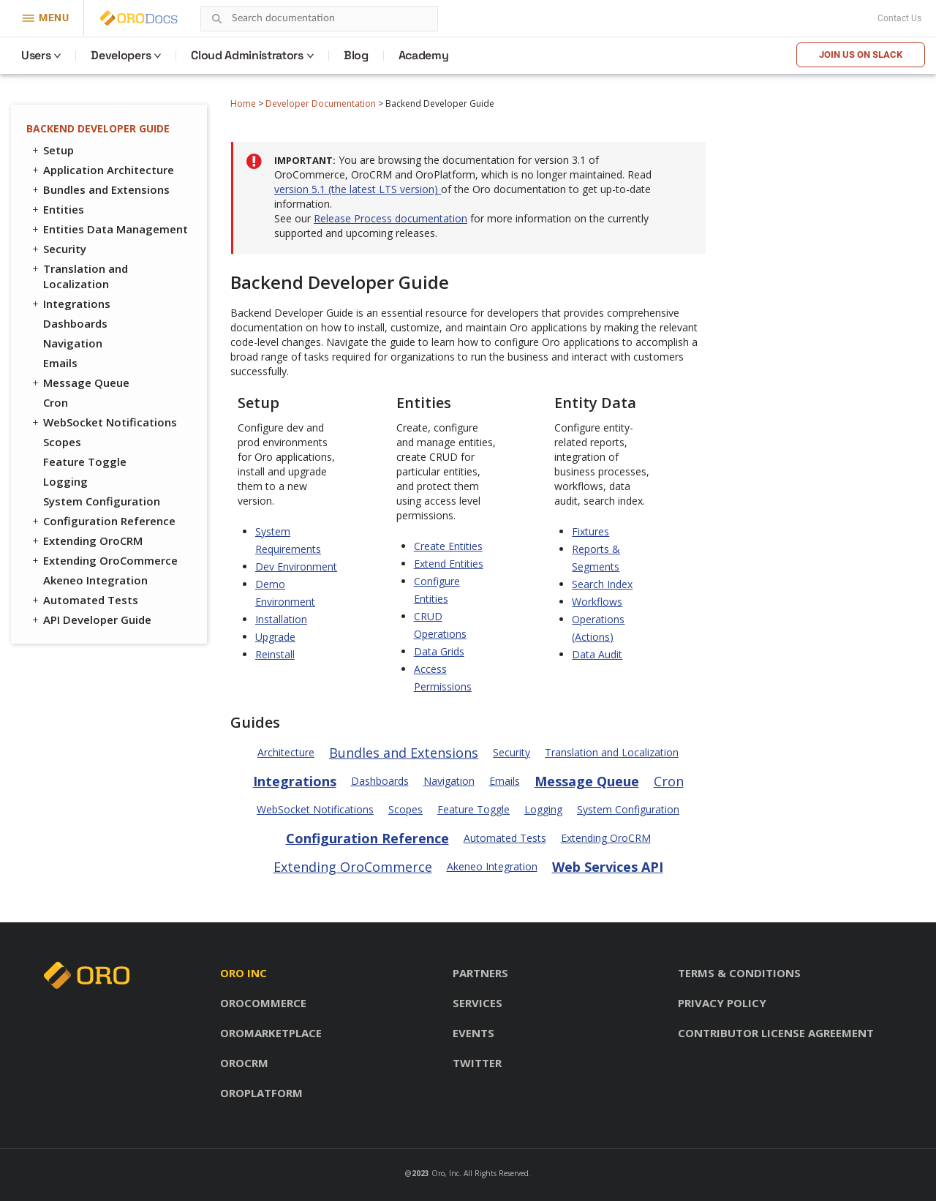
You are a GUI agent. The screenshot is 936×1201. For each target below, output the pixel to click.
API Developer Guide (90, 619)
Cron (55, 402)
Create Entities (448, 546)
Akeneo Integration (95, 580)
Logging (65, 481)
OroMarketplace (271, 1032)
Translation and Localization (79, 276)
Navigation (72, 343)
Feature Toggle (85, 461)
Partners (480, 972)
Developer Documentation (320, 103)
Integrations (70, 303)
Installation (281, 619)
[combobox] (319, 19)
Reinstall (275, 654)
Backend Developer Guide (98, 128)
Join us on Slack (860, 54)
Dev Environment (296, 566)
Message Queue (79, 382)
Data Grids (439, 651)
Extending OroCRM (86, 540)
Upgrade (275, 637)
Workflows (597, 602)
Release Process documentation (390, 218)
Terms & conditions (739, 972)
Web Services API (607, 867)
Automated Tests (84, 599)
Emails (60, 362)
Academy (424, 55)
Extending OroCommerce (104, 560)
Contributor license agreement (776, 1032)
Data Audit (597, 654)
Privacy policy (722, 1002)
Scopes (62, 441)
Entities (57, 209)
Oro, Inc (445, 1173)
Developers (121, 55)
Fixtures (590, 531)
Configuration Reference (103, 520)
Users (35, 55)
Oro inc (243, 972)
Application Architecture (102, 169)
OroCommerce (263, 1002)
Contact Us (899, 18)
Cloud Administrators (247, 55)
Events (473, 1032)
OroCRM (244, 1062)
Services (477, 1002)
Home (243, 103)
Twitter (477, 1062)
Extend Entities (448, 564)
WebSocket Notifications (103, 422)
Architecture (285, 752)
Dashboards (75, 323)
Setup (52, 150)
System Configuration (101, 501)
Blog (356, 55)
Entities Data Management (109, 229)
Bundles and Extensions (100, 189)
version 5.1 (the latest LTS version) (357, 189)
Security (58, 248)
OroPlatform (261, 1092)
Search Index (602, 584)
